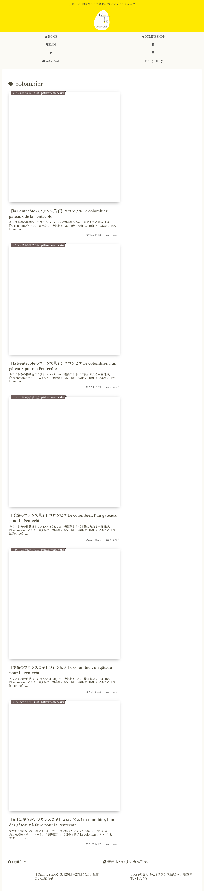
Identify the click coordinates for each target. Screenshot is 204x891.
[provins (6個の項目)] (18, 654)
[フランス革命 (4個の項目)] (181, 676)
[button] (194, 839)
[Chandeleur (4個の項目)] (99, 676)
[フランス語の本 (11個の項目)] (22, 640)
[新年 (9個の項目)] (69, 640)
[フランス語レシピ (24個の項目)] (23, 633)
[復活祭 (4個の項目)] (74, 676)
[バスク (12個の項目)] (187, 633)
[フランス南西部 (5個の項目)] (103, 668)
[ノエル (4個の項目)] (53, 676)
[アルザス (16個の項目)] (167, 633)
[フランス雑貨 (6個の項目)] (42, 654)
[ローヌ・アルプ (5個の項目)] (161, 661)
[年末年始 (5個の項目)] (17, 661)
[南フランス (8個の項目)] (130, 640)
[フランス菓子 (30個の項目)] (127, 626)
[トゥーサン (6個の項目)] (161, 647)
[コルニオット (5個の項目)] (21, 668)
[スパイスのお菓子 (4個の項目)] (25, 676)
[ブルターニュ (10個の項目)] (49, 640)
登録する (19, 783)
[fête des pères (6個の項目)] (154, 654)
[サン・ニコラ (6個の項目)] (96, 654)
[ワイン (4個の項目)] (124, 676)
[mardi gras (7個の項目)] (64, 647)
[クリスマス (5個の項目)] (78, 661)
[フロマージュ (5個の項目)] (39, 661)
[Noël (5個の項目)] (96, 661)
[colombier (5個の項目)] (136, 661)
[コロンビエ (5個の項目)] (114, 661)
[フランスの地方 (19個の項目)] (110, 633)
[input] (102, 839)
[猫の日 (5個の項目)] (59, 661)
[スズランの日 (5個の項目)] (73, 668)
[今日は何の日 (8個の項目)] (183, 640)
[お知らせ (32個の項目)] (82, 626)
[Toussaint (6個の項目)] (138, 647)
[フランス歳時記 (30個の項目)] (155, 626)
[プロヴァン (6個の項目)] (184, 647)
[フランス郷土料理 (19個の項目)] (79, 633)
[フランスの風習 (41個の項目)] (57, 626)
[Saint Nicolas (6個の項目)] (68, 654)
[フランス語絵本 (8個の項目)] (156, 640)
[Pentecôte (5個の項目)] (159, 668)
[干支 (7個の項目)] (118, 647)
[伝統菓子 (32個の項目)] (103, 626)
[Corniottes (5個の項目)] (185, 661)
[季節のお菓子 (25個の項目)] (183, 626)
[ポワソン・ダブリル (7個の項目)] (93, 647)
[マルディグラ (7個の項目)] (39, 647)
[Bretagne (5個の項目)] (47, 668)
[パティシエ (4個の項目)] (183, 668)
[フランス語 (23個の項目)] (51, 633)
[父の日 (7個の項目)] (17, 647)
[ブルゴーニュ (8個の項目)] (106, 640)
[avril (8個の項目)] (85, 640)
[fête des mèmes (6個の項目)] (125, 654)
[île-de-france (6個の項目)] (182, 654)
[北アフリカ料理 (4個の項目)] (151, 676)
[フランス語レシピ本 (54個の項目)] (25, 626)
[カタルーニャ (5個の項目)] (132, 668)
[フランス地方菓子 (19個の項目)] (140, 633)
